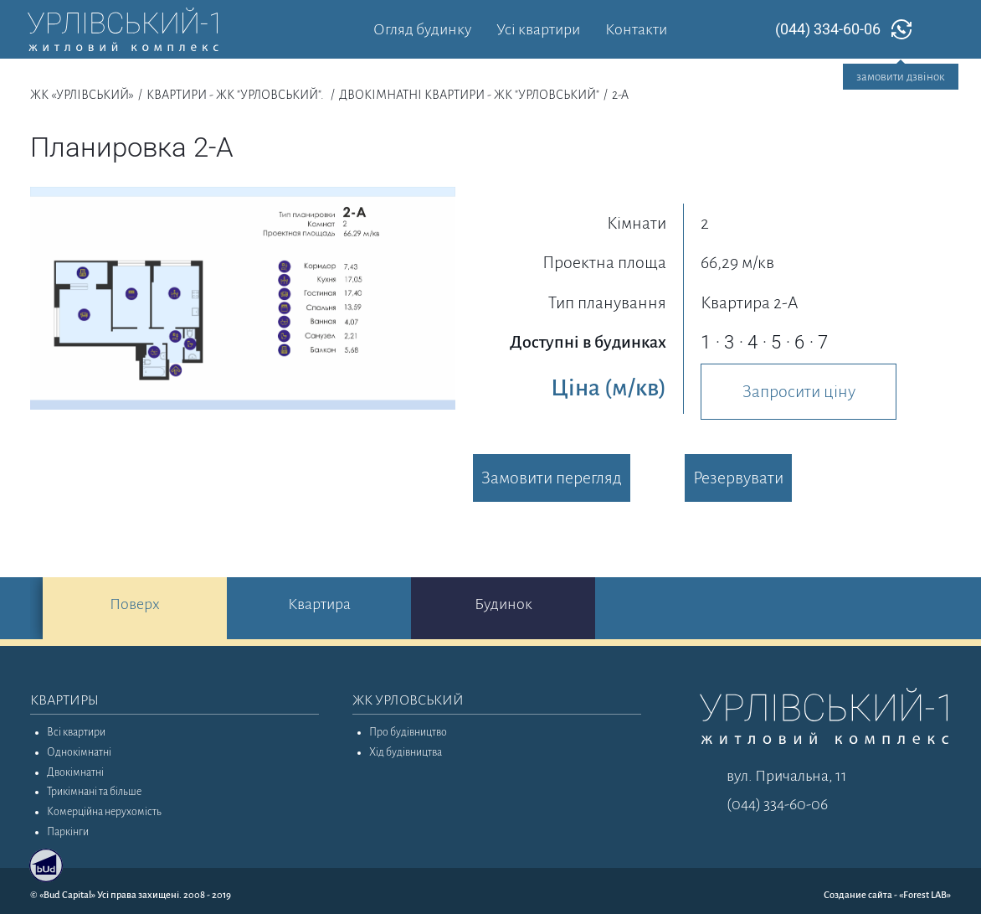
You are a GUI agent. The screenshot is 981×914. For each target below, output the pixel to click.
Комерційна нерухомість (104, 812)
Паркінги (68, 832)
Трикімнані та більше (94, 792)
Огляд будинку (422, 29)
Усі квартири (538, 29)
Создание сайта (858, 895)
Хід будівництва (405, 752)
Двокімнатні (75, 772)
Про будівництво (408, 732)
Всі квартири (76, 732)
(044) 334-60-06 (828, 29)
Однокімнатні (79, 752)
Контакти (636, 29)
